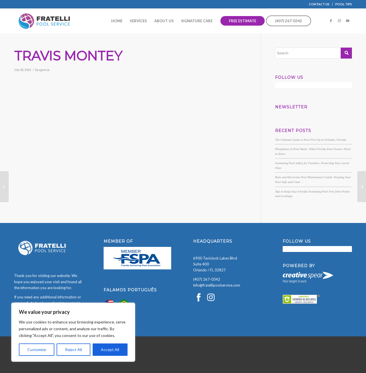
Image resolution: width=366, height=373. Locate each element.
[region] (73, 332)
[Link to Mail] (347, 20)
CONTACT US (319, 4)
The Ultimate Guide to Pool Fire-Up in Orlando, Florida (310, 139)
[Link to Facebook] (331, 20)
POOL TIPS (343, 4)
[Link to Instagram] (339, 20)
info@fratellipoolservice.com (216, 285)
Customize (36, 349)
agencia (44, 70)
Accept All (110, 349)
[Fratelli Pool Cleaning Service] (44, 20)
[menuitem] (319, 4)
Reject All (73, 349)
